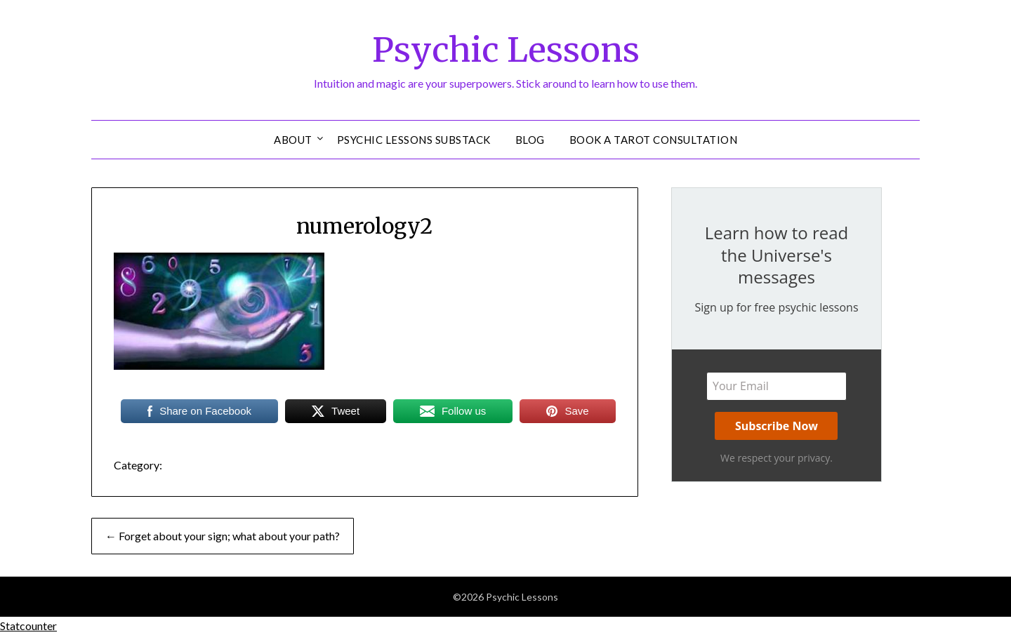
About (293, 139)
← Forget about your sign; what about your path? (222, 535)
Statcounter (28, 625)
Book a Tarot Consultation (653, 139)
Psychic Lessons (506, 50)
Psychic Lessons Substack (414, 139)
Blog (530, 139)
